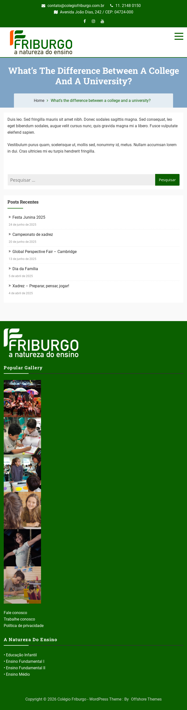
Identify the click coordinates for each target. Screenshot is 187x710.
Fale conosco (15, 612)
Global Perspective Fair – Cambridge (44, 251)
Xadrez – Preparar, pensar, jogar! (40, 286)
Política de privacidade (24, 625)
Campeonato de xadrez (32, 234)
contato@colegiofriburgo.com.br (73, 5)
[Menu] (179, 36)
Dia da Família (25, 268)
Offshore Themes (146, 699)
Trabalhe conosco (19, 619)
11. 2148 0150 (125, 5)
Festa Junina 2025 (28, 217)
